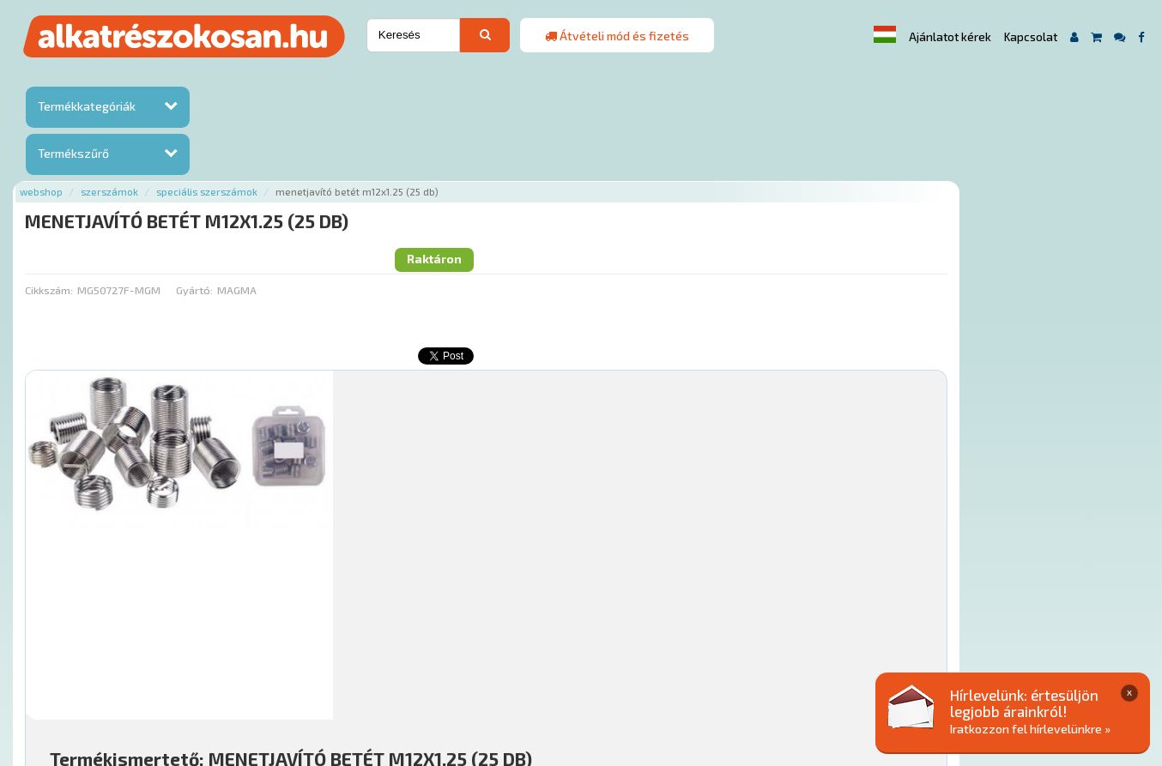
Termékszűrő (73, 153)
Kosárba (1035, 559)
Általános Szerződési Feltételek (695, 661)
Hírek (352, 661)
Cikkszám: (239, 150)
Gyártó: (383, 150)
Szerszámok (299, 79)
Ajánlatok (246, 661)
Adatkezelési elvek (852, 661)
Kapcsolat (1030, 37)
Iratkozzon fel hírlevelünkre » (1030, 728)
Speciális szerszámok (396, 79)
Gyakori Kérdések (542, 661)
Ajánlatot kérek (950, 37)
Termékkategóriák (87, 106)
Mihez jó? (580, 511)
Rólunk (305, 661)
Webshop (230, 79)
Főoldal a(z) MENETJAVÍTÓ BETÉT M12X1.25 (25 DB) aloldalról (379, 607)
